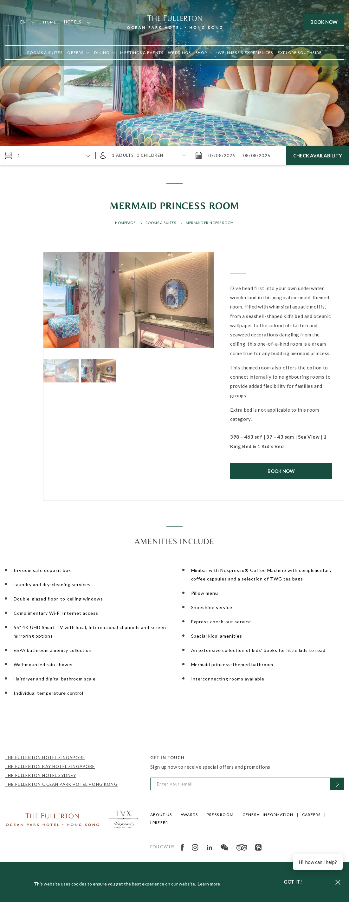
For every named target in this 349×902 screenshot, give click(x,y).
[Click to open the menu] (9, 22)
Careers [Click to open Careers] (311, 814)
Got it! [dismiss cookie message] (293, 882)
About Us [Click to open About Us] (161, 814)
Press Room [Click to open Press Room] (220, 814)
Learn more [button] (209, 883)
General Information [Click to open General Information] (267, 814)
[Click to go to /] (52, 819)
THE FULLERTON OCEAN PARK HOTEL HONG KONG (61, 784)
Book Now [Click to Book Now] (281, 471)
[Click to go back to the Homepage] (174, 21)
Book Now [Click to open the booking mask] (324, 22)
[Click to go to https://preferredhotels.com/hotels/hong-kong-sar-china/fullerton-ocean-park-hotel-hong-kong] (123, 819)
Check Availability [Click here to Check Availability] (317, 155)
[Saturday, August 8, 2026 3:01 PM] (256, 155)
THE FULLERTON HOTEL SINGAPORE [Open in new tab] (45, 757)
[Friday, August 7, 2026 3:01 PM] (222, 155)
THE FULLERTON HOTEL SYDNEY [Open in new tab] (40, 775)
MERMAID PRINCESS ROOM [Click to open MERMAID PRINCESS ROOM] (210, 223)
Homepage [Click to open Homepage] (125, 223)
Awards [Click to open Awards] (189, 814)
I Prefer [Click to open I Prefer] (159, 822)
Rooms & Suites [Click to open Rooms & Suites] (160, 223)
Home (49, 22)
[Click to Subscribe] (337, 784)
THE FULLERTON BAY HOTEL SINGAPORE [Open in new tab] (50, 766)
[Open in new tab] (204, 52)
